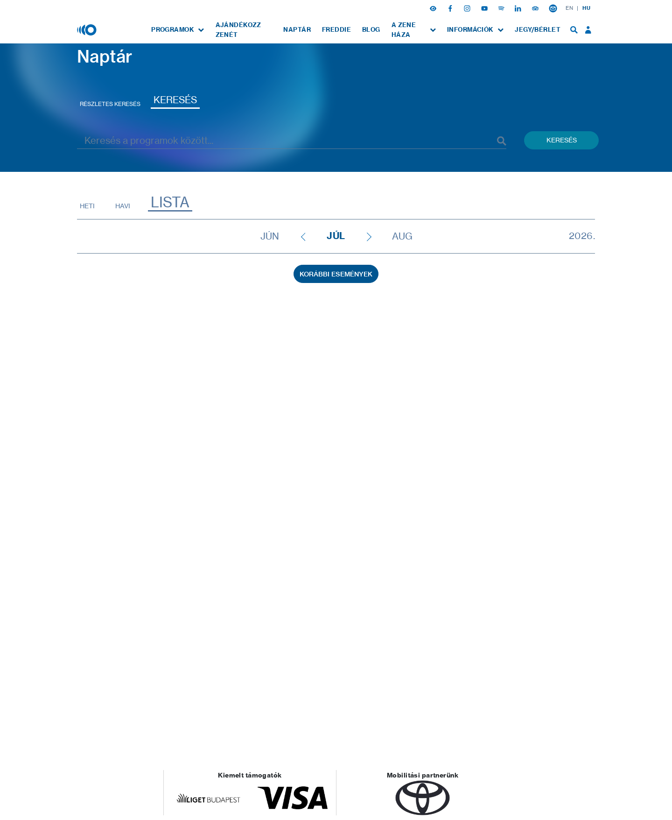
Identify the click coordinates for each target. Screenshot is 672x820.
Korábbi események (336, 274)
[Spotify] (502, 8)
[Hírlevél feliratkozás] (553, 8)
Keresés (175, 100)
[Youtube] (485, 8)
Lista (170, 202)
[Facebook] (451, 8)
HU (586, 8)
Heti (87, 206)
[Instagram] (468, 8)
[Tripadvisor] (536, 8)
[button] (434, 8)
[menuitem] (177, 29)
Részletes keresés (110, 103)
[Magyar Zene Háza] (87, 29)
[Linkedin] (519, 8)
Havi (122, 206)
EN (569, 8)
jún (269, 236)
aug (402, 236)
